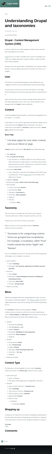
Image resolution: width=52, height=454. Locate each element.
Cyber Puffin (12, 4)
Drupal (7, 56)
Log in (6, 35)
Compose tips (27, 174)
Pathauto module (34, 300)
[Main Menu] (47, 6)
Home (6, 14)
